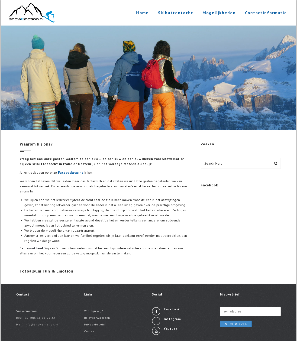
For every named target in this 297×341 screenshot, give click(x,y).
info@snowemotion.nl (41, 324)
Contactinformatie (266, 13)
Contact (90, 331)
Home (142, 12)
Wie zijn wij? (93, 311)
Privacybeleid (94, 324)
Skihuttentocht (175, 13)
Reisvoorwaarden (97, 317)
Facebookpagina (71, 172)
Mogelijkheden (218, 13)
